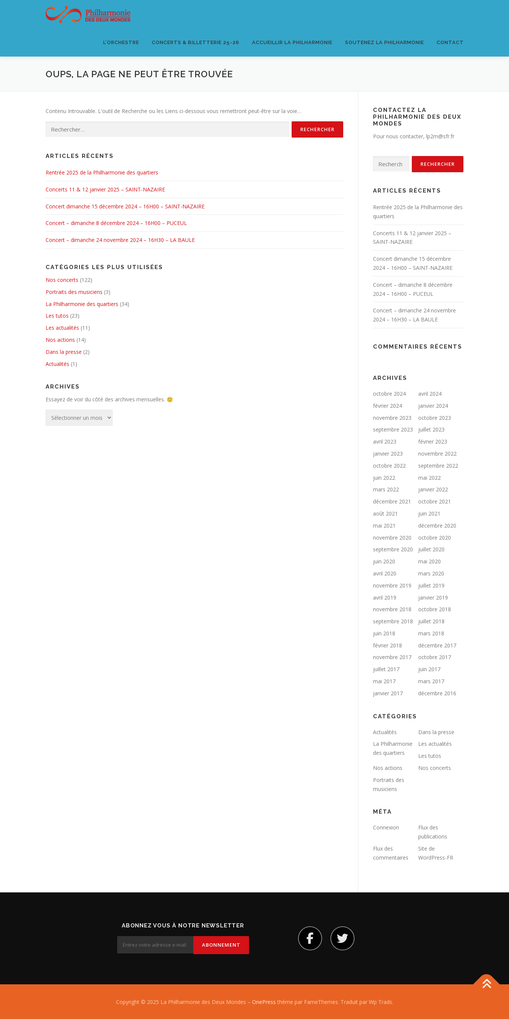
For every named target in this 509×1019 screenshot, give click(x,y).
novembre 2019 (392, 585)
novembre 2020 (392, 537)
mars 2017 (431, 681)
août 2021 (385, 513)
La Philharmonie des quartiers (82, 304)
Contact (450, 42)
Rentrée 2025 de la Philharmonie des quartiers (102, 172)
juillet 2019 (431, 585)
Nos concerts (62, 279)
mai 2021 (384, 525)
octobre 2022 (389, 465)
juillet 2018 (431, 621)
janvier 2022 (433, 489)
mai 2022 (429, 477)
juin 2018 (384, 633)
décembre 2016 (437, 693)
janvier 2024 (433, 405)
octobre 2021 (434, 501)
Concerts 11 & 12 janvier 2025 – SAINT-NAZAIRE (105, 189)
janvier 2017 (388, 693)
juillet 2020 (431, 549)
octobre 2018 (434, 609)
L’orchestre (121, 42)
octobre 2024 (389, 393)
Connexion (386, 827)
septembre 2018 (393, 621)
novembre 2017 (392, 657)
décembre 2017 (437, 645)
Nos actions (60, 339)
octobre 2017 (434, 657)
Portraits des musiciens (74, 291)
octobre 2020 (434, 537)
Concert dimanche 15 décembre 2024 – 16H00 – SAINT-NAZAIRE (125, 206)
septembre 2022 (438, 465)
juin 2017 (429, 669)
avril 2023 (384, 441)
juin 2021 (429, 513)
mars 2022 (386, 489)
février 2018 (387, 645)
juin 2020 (384, 561)
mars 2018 (431, 633)
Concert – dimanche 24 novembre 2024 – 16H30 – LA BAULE (120, 239)
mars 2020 (431, 573)
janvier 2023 (388, 453)
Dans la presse (64, 351)
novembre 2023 (392, 417)
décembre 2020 (437, 525)
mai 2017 (384, 681)
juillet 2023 (431, 429)
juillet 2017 (386, 669)
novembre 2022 (437, 453)
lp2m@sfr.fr (440, 136)
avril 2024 (430, 393)
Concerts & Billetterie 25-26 (195, 42)
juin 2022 (384, 477)
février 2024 (387, 405)
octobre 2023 (434, 417)
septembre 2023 (393, 429)
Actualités (57, 363)
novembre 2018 (392, 609)
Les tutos (57, 315)
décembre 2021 (392, 501)
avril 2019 (384, 597)
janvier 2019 (433, 597)
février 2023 (432, 441)
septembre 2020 (393, 549)
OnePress (264, 1001)
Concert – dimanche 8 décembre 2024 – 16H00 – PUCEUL (116, 222)
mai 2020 (429, 561)
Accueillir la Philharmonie (292, 42)
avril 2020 (384, 573)
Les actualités (62, 327)
